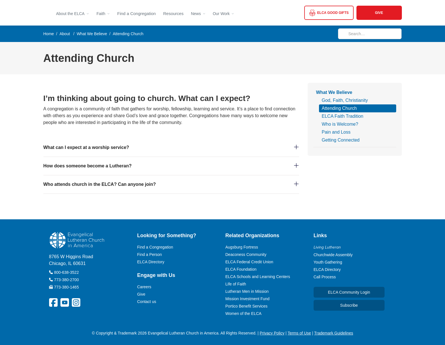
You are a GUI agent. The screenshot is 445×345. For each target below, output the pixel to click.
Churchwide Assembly (333, 255)
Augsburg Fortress (241, 247)
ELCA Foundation (241, 269)
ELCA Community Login (349, 292)
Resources (173, 13)
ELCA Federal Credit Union (249, 262)
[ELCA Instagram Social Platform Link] (76, 302)
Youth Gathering (328, 262)
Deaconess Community (245, 254)
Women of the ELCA (243, 313)
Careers (144, 287)
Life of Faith (235, 284)
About (65, 33)
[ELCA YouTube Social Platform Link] (64, 302)
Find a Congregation (136, 13)
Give (141, 294)
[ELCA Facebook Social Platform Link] (53, 302)
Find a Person (149, 254)
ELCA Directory (150, 262)
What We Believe (92, 33)
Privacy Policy (272, 333)
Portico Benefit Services (246, 306)
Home (48, 33)
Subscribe (349, 305)
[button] (73, 13)
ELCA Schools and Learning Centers (257, 276)
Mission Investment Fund (247, 298)
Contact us (146, 301)
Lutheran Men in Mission (247, 291)
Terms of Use (299, 333)
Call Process (325, 277)
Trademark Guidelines (333, 333)
